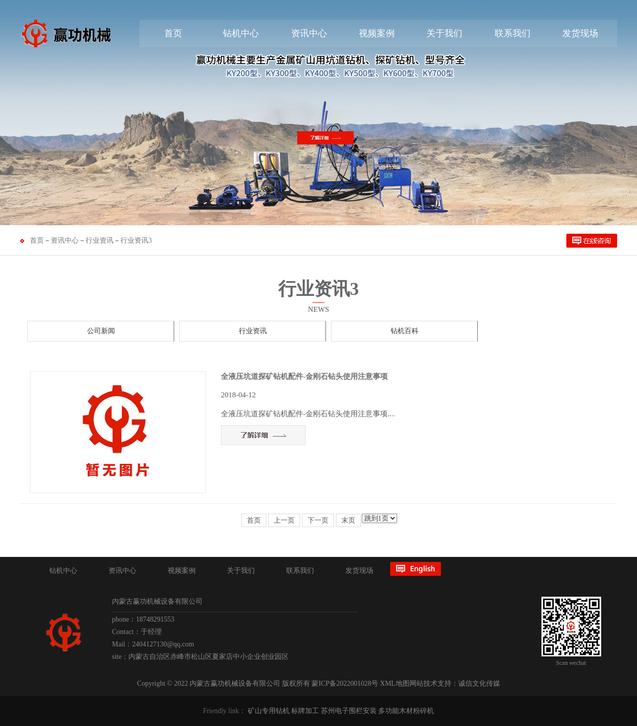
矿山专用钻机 (269, 711)
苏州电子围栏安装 (349, 711)
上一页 (284, 520)
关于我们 (444, 33)
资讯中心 (309, 33)
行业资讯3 (136, 240)
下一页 (318, 520)
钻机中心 (241, 33)
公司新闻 (101, 331)
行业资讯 (99, 240)
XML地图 (395, 683)
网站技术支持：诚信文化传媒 (455, 683)
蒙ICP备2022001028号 (345, 683)
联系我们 (513, 33)
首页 (173, 33)
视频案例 (377, 33)
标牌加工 (305, 711)
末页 (348, 520)
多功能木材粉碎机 (406, 711)
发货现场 (580, 33)
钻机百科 (405, 331)
